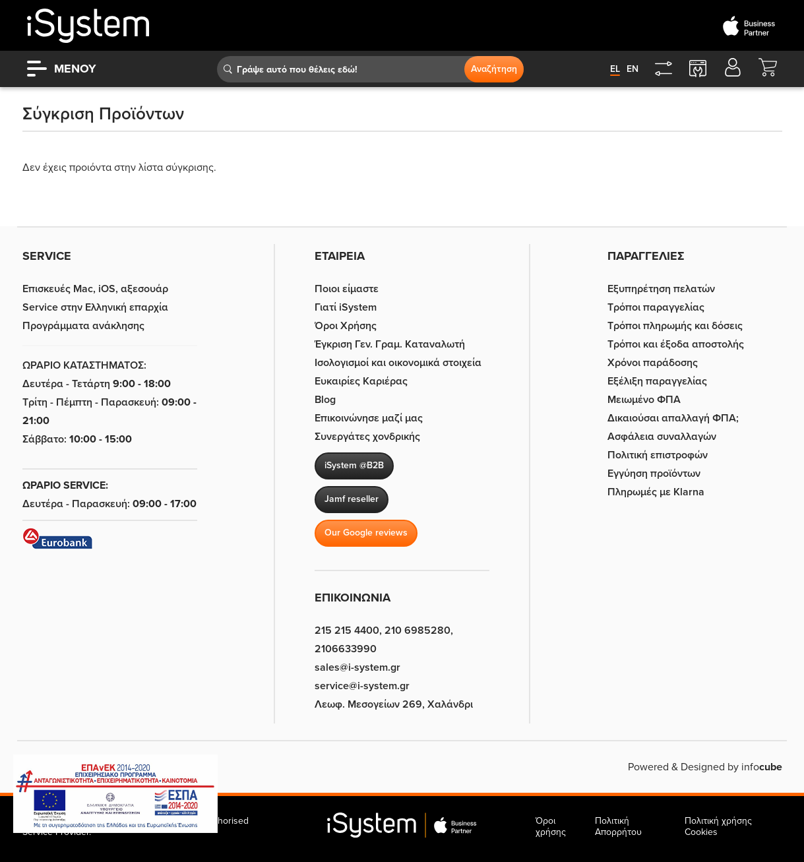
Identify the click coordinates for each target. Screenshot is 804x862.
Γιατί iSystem (346, 307)
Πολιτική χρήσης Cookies (718, 826)
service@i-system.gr (362, 686)
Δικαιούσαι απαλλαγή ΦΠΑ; (673, 418)
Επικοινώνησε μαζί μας (369, 418)
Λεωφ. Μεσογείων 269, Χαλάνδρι (394, 704)
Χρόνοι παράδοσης (652, 362)
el (615, 69)
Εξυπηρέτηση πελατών (661, 288)
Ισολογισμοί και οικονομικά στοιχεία (398, 362)
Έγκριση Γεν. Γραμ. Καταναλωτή (390, 344)
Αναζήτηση (494, 69)
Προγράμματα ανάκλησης (83, 325)
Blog (325, 399)
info (761, 767)
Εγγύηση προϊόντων (653, 473)
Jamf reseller (352, 499)
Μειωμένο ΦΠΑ (644, 399)
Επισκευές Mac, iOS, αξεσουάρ (95, 288)
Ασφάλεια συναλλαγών (661, 436)
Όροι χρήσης (551, 826)
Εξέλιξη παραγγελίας (657, 381)
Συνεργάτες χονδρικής (367, 436)
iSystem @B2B (354, 465)
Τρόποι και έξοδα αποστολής (675, 344)
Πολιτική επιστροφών (657, 455)
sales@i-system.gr (357, 667)
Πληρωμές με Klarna (655, 492)
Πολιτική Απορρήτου (618, 826)
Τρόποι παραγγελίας (655, 307)
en (632, 69)
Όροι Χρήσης (346, 325)
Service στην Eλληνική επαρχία (95, 307)
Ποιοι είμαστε (347, 288)
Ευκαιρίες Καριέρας (361, 381)
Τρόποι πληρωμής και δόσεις (675, 325)
